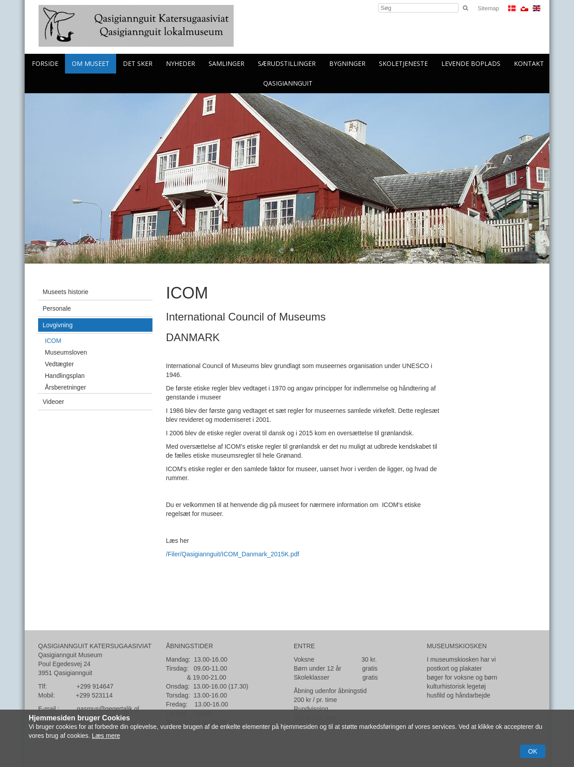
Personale (57, 308)
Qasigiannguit (288, 83)
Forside (45, 63)
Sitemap (488, 8)
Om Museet (90, 63)
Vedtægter (59, 364)
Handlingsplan (65, 375)
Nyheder (180, 63)
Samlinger (226, 63)
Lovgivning (58, 325)
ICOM (53, 340)
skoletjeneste (403, 63)
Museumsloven (66, 352)
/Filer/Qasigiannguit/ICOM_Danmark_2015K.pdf (232, 554)
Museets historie (65, 291)
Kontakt (529, 63)
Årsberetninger (65, 387)
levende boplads (470, 63)
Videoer (53, 401)
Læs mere (106, 735)
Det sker (137, 63)
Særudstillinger (287, 63)
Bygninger (347, 63)
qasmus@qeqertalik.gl (108, 708)
